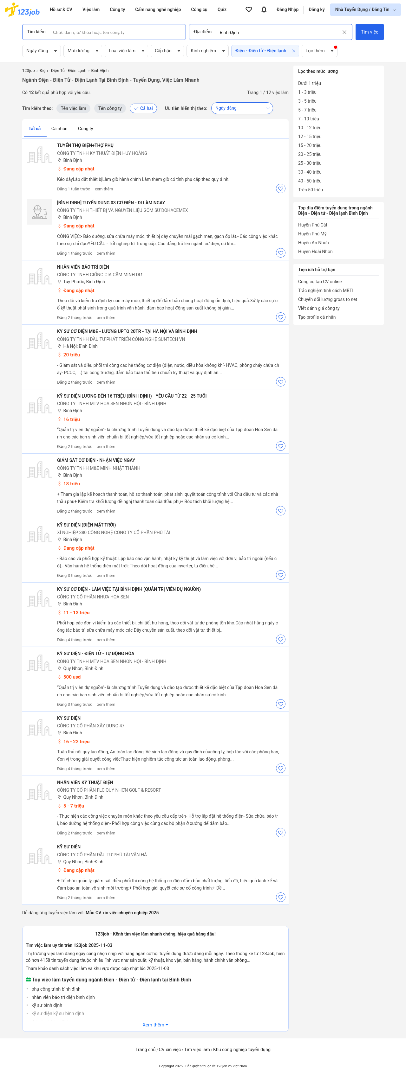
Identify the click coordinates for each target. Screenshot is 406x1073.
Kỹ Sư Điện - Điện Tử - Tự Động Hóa (95, 653)
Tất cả (35, 128)
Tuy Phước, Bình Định (81, 281)
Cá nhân (60, 128)
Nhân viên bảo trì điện (83, 267)
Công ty (85, 128)
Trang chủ (145, 1049)
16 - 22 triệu (73, 741)
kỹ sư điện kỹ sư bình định (57, 1013)
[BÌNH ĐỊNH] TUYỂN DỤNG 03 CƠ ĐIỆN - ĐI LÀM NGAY (111, 202)
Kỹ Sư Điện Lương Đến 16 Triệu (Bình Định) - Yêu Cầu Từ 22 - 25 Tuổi (131, 396)
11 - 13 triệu (73, 613)
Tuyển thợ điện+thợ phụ (85, 145)
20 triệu (68, 355)
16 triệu (68, 419)
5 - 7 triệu (70, 806)
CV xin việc (170, 1049)
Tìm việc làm (197, 1049)
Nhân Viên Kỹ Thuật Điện (85, 782)
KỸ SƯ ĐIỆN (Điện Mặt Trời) (86, 524)
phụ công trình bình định (55, 989)
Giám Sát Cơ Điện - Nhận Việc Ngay (96, 460)
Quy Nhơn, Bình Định (80, 668)
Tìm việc (369, 32)
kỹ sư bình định (46, 1005)
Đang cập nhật (76, 169)
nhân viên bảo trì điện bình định (62, 997)
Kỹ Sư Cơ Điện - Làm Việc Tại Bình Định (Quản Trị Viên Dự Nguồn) (129, 589)
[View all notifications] (264, 9)
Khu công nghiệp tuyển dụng (242, 1049)
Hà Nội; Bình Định (77, 346)
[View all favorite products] (248, 9)
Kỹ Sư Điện (69, 718)
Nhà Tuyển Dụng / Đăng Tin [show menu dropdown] (362, 9)
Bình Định (69, 160)
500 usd (69, 677)
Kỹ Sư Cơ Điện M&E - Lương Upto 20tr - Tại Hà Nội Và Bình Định (127, 331)
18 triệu (68, 484)
